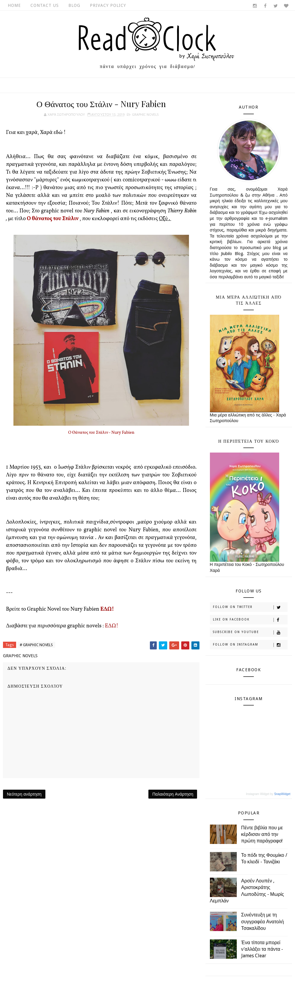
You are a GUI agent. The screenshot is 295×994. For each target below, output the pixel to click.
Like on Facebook (250, 620)
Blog (74, 5)
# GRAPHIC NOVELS (36, 645)
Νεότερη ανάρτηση (24, 794)
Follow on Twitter (250, 607)
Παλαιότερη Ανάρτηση (172, 794)
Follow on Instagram (250, 645)
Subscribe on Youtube (250, 632)
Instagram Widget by (268, 794)
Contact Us (44, 5)
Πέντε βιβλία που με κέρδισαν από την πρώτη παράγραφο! (262, 834)
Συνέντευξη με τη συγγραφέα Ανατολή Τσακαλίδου (262, 921)
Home (14, 5)
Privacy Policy (108, 5)
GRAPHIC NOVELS (145, 115)
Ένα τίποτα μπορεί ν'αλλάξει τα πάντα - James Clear (262, 949)
